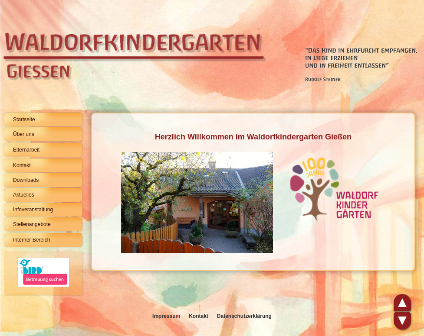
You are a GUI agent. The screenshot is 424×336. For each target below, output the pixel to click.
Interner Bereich (31, 240)
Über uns (23, 134)
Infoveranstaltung (33, 210)
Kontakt (22, 165)
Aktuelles (23, 195)
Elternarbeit (26, 150)
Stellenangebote (32, 224)
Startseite (24, 119)
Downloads (26, 180)
